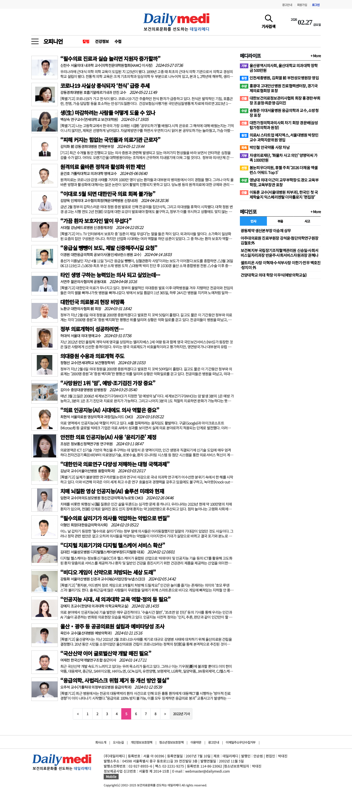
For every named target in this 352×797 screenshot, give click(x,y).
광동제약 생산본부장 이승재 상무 (266, 230)
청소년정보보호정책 (171, 742)
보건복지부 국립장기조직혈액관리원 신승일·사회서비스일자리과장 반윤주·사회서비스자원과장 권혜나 (279, 253)
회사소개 (100, 742)
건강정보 (102, 41)
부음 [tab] (280, 221)
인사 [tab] (253, 221)
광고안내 (287, 5)
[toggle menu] (35, 40)
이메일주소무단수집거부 (240, 742)
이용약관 (195, 742)
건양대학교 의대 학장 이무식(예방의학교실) (274, 275)
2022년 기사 (181, 713)
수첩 (118, 41)
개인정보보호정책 (141, 742)
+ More (316, 55)
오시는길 (118, 742)
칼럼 (85, 41)
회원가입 (302, 5)
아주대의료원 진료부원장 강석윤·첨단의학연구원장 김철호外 (279, 240)
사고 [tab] (307, 221)
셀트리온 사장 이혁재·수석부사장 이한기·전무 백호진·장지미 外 (281, 265)
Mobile (111, 776)
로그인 (315, 5)
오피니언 (52, 41)
